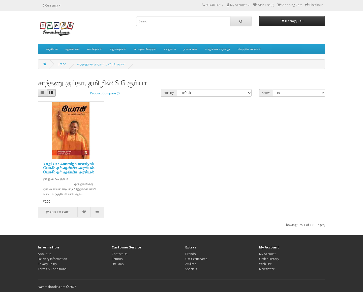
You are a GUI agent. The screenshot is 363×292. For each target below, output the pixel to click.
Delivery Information (52, 259)
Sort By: (169, 93)
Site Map (118, 264)
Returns (117, 259)
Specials (191, 269)
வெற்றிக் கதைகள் (249, 49)
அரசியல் (52, 49)
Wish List (265, 264)
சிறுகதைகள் (118, 49)
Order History (269, 259)
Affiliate (190, 264)
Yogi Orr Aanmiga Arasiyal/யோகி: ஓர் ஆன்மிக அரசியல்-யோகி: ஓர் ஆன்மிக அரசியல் (69, 167)
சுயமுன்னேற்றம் (145, 49)
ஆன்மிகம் (72, 49)
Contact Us (119, 254)
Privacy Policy (47, 264)
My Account (267, 254)
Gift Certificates (196, 259)
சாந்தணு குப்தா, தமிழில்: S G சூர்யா (101, 64)
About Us (44, 254)
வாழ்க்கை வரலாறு (217, 49)
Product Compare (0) (105, 93)
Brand (61, 64)
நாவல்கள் (190, 49)
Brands (190, 254)
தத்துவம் (170, 49)
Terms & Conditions (52, 269)
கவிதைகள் (94, 49)
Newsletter (267, 269)
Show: (266, 93)
